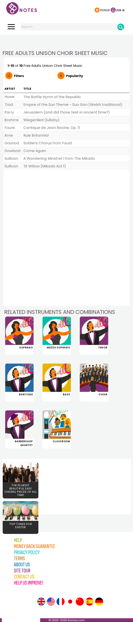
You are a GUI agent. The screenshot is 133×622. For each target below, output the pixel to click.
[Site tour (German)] (99, 601)
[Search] (120, 26)
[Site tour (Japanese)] (70, 601)
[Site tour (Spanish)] (89, 601)
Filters (19, 76)
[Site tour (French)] (60, 601)
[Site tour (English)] (41, 601)
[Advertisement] (66, 41)
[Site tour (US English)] (50, 601)
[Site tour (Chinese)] (79, 601)
